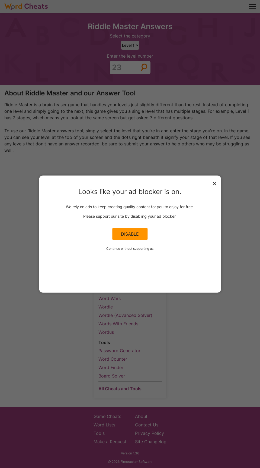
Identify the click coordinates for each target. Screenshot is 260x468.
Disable (130, 234)
